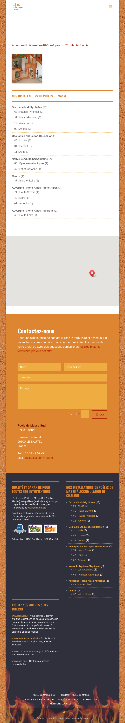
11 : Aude (19, 151)
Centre (16, 176)
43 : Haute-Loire (23, 215)
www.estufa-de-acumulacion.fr (27, 638)
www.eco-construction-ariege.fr (27, 651)
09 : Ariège (20, 128)
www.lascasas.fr (20, 616)
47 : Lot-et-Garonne (25, 169)
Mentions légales (60, 704)
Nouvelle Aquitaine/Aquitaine (30, 159)
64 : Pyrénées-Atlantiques (29, 163)
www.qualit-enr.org (37, 507)
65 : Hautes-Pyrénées (27, 111)
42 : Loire (19, 197)
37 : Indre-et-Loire (24, 180)
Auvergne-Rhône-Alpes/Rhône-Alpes (36, 45)
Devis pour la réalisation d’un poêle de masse (51, 699)
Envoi (100, 414)
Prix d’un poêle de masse (75, 695)
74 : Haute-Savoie (77, 45)
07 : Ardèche (21, 203)
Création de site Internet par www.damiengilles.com (62, 718)
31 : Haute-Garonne (25, 117)
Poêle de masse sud (44, 695)
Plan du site (90, 699)
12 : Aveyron (21, 123)
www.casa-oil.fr (19, 661)
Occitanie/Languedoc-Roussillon (32, 136)
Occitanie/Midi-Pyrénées (27, 107)
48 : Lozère (20, 140)
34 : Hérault (21, 146)
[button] (93, 273)
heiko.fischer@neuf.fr (39, 457)
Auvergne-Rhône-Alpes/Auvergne (33, 210)
